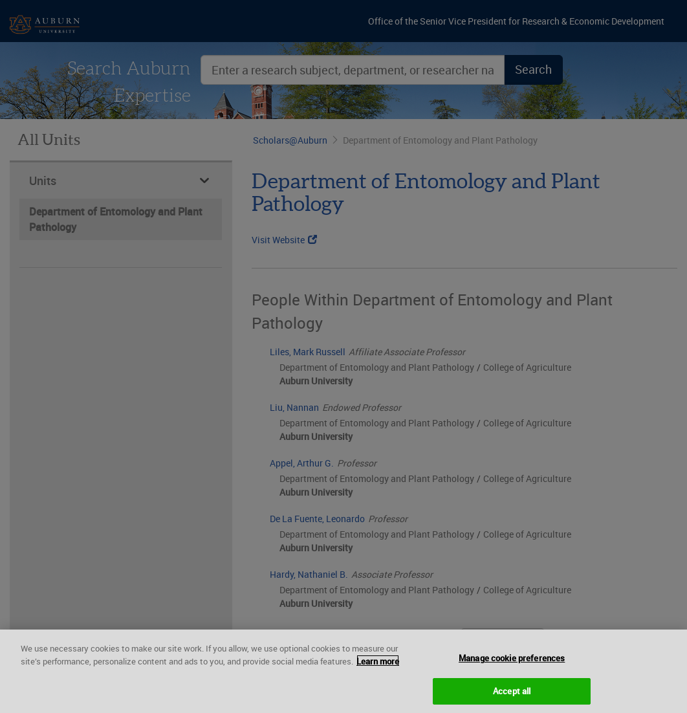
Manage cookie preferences (512, 662)
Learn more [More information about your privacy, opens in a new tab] (377, 665)
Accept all (511, 695)
